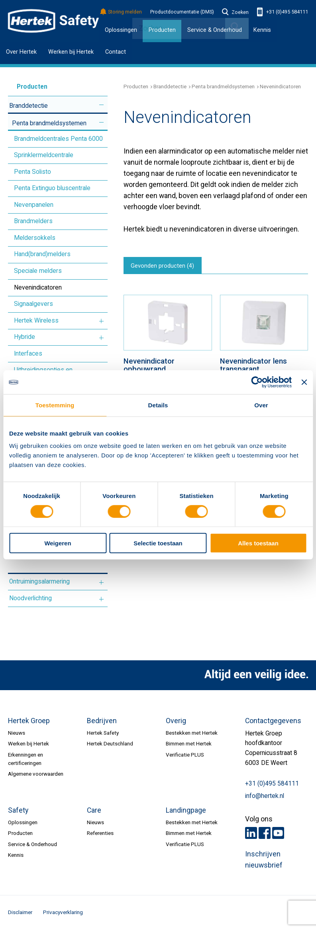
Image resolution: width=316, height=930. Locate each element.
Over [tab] (261, 405)
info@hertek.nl (264, 796)
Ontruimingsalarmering (39, 581)
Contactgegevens (273, 721)
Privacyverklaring (63, 912)
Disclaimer (20, 912)
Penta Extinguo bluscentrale (52, 188)
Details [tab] (158, 405)
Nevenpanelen (33, 204)
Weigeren (57, 543)
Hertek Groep (29, 721)
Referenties (100, 833)
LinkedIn (251, 833)
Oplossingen (121, 29)
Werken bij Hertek (71, 51)
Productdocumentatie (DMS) (182, 12)
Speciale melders (38, 270)
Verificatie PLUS (185, 754)
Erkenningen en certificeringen (25, 758)
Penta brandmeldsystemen (49, 123)
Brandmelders (33, 221)
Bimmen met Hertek (189, 743)
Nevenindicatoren (38, 287)
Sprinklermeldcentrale (43, 155)
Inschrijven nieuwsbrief (264, 859)
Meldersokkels (34, 237)
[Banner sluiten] (304, 382)
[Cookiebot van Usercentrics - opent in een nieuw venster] (257, 382)
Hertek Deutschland (110, 743)
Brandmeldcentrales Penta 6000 (58, 138)
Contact (115, 51)
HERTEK (53, 21)
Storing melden (121, 12)
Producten (24, 86)
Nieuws (16, 733)
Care (94, 810)
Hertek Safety (103, 733)
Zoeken (235, 12)
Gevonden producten (164, 266)
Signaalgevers (33, 303)
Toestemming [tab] (54, 405)
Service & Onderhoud (32, 844)
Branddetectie (28, 105)
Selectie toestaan (157, 543)
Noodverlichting (30, 598)
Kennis (262, 29)
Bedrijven (102, 721)
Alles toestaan (258, 543)
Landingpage (186, 810)
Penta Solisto (32, 171)
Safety (18, 810)
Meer (101, 105)
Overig (176, 721)
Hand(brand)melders (42, 254)
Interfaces (28, 353)
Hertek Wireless (36, 320)
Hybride (24, 336)
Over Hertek (21, 51)
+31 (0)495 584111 (282, 12)
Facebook (265, 833)
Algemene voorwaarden (35, 773)
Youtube (278, 833)
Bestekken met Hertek (192, 733)
